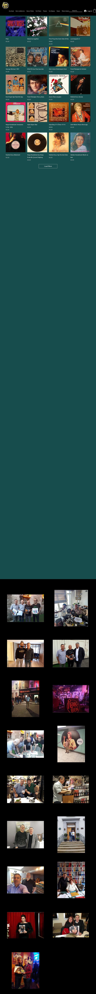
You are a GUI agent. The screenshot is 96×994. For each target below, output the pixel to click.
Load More (48, 166)
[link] (94, 10)
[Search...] (75, 10)
